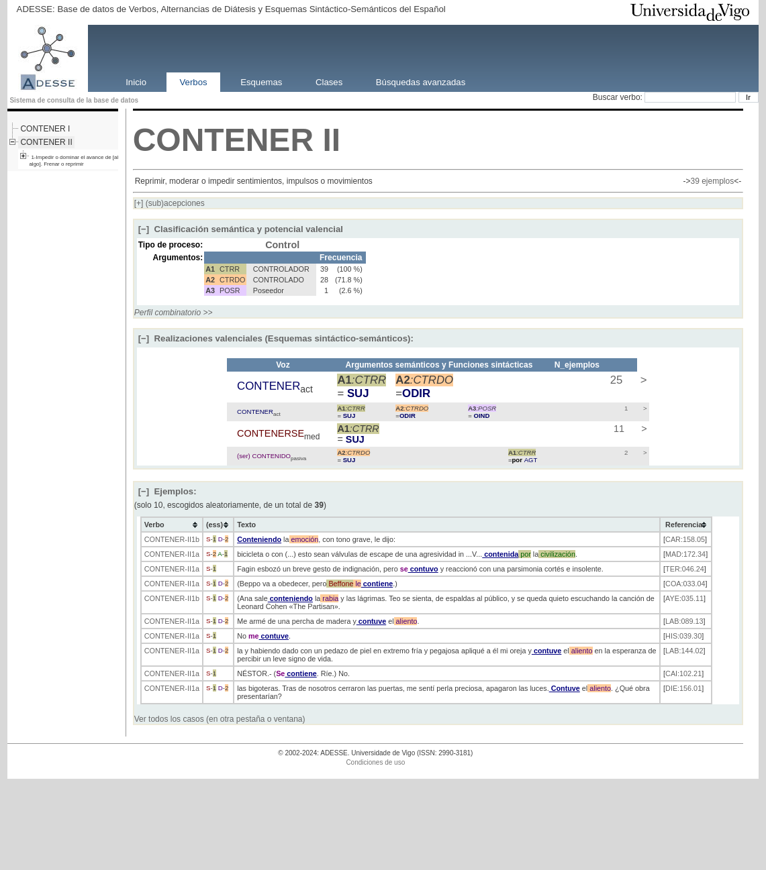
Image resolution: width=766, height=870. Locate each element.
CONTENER (223, 140)
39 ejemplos (712, 181)
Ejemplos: (167, 491)
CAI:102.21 (683, 673)
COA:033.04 (685, 584)
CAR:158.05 (685, 539)
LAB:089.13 (684, 621)
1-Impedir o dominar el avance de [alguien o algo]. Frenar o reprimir (82, 160)
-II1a (192, 554)
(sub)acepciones (169, 203)
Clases (329, 81)
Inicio (136, 81)
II (331, 140)
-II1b (192, 539)
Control (282, 244)
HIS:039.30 (683, 636)
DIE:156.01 (683, 688)
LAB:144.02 (684, 651)
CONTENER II (46, 142)
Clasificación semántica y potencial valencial (240, 229)
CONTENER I (45, 128)
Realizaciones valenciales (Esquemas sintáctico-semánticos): (276, 338)
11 (617, 428)
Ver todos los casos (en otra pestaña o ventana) (219, 719)
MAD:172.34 (685, 554)
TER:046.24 (684, 569)
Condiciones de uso (375, 762)
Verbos (193, 81)
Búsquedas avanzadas (420, 81)
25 (614, 380)
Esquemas (261, 81)
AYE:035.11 (684, 598)
